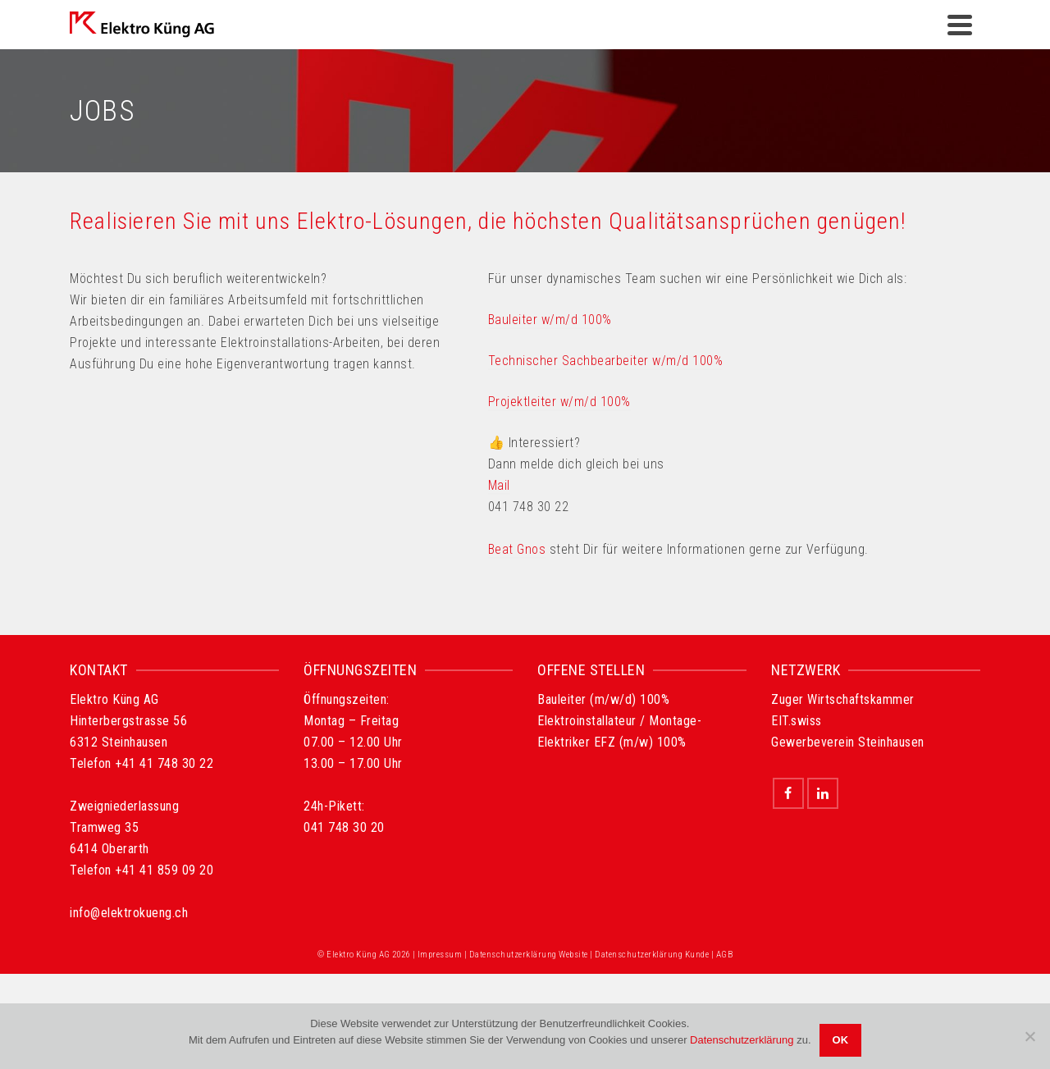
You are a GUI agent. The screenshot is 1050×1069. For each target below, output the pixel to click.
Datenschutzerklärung (741, 1040)
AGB (724, 954)
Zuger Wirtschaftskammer (843, 699)
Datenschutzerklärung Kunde (652, 954)
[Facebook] (788, 793)
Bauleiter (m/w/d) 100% (603, 699)
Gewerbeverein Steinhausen (847, 742)
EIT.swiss (796, 721)
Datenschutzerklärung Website (528, 954)
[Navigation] (959, 24)
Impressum (440, 954)
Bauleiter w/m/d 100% (550, 319)
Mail (499, 485)
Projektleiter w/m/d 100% (559, 401)
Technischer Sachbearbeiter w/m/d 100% (606, 360)
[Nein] (1029, 1036)
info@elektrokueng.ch (129, 913)
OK (841, 1040)
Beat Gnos (517, 549)
